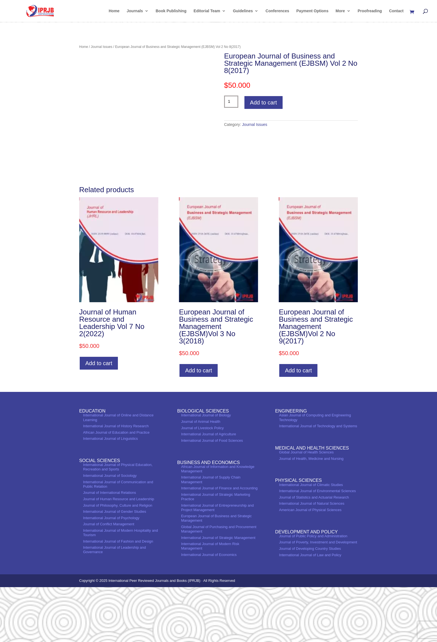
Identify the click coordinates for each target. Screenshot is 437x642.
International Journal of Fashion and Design (118, 596)
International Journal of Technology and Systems (318, 481)
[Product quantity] (231, 102)
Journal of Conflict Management (108, 579)
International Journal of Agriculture (208, 489)
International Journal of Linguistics (110, 493)
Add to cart (263, 102)
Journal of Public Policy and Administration (313, 591)
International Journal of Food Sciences (212, 495)
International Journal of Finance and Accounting (219, 543)
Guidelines (243, 11)
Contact (396, 11)
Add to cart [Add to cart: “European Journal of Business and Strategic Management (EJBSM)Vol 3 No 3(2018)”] (198, 425)
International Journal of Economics (209, 609)
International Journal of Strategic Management (218, 592)
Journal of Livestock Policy (202, 483)
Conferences (277, 11)
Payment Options (312, 11)
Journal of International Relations (109, 547)
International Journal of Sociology (110, 530)
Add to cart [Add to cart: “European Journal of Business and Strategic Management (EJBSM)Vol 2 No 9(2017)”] (298, 425)
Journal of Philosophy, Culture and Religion (117, 560)
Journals (135, 11)
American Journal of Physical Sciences (310, 565)
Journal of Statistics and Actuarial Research (314, 552)
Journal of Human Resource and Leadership (118, 554)
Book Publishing (171, 11)
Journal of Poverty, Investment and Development (318, 597)
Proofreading (370, 11)
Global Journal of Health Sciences (306, 507)
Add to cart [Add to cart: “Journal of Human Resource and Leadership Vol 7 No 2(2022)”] (98, 418)
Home (114, 11)
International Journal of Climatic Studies (311, 539)
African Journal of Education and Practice (116, 487)
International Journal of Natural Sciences (311, 558)
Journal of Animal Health (200, 476)
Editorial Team (207, 11)
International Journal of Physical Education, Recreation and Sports (117, 521)
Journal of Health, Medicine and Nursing (311, 513)
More (340, 11)
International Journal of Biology (206, 470)
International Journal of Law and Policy (310, 609)
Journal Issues (101, 47)
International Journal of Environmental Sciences (317, 546)
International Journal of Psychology (111, 573)
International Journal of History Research (116, 481)
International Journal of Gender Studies (114, 566)
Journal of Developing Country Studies (310, 603)
